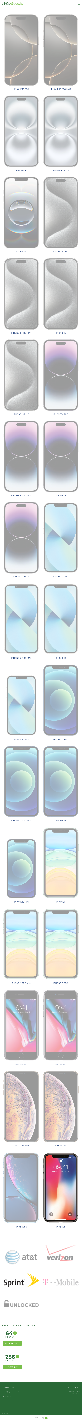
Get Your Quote (12, 1343)
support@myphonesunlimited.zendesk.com (15, 1392)
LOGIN (36, 1417)
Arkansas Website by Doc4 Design (69, 1410)
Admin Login (5, 1413)
